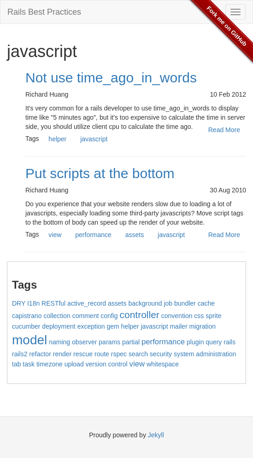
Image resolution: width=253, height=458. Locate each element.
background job (150, 303)
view (54, 234)
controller (139, 314)
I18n (33, 303)
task (29, 364)
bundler (185, 303)
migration (202, 326)
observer (84, 342)
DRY (18, 303)
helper (57, 139)
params (109, 342)
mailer (178, 326)
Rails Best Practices (44, 12)
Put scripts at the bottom (99, 173)
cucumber (26, 326)
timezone (49, 364)
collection (56, 315)
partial (131, 342)
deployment (58, 326)
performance (93, 234)
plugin (195, 342)
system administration (205, 354)
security (161, 354)
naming (59, 342)
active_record (86, 303)
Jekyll (156, 435)
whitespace (163, 364)
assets (134, 234)
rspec (119, 354)
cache (206, 303)
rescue (83, 354)
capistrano (27, 315)
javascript (93, 139)
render (62, 354)
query (214, 342)
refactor (40, 354)
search (138, 354)
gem (112, 326)
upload (74, 364)
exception (91, 326)
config (109, 315)
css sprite (207, 315)
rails (229, 342)
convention (177, 315)
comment (85, 315)
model (29, 340)
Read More (224, 129)
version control (107, 364)
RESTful (53, 303)
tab (16, 364)
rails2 (19, 354)
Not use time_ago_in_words (111, 77)
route (101, 354)
